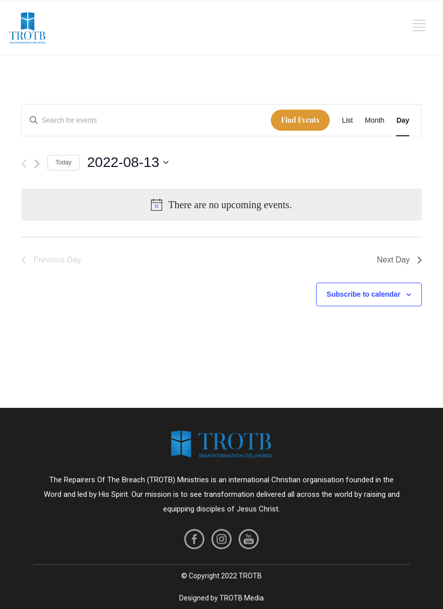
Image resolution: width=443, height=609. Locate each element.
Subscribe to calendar (363, 294)
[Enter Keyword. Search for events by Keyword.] (146, 120)
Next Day (399, 259)
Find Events (300, 120)
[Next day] (37, 163)
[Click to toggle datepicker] (128, 162)
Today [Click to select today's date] (63, 162)
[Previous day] (24, 163)
